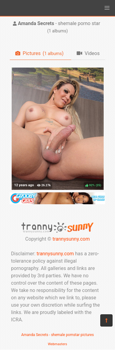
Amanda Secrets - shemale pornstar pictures (57, 335)
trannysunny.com (71, 239)
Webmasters (57, 344)
